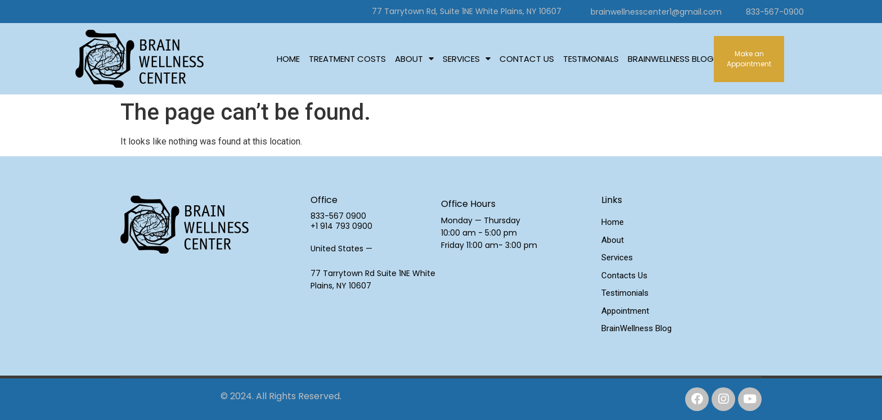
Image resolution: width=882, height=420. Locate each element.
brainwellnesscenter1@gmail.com (656, 11)
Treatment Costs (347, 59)
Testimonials (591, 59)
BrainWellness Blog (671, 59)
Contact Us (527, 59)
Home (288, 59)
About (414, 59)
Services (466, 59)
